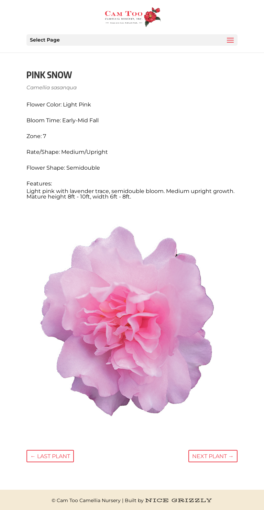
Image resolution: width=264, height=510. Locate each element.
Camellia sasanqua (51, 87)
